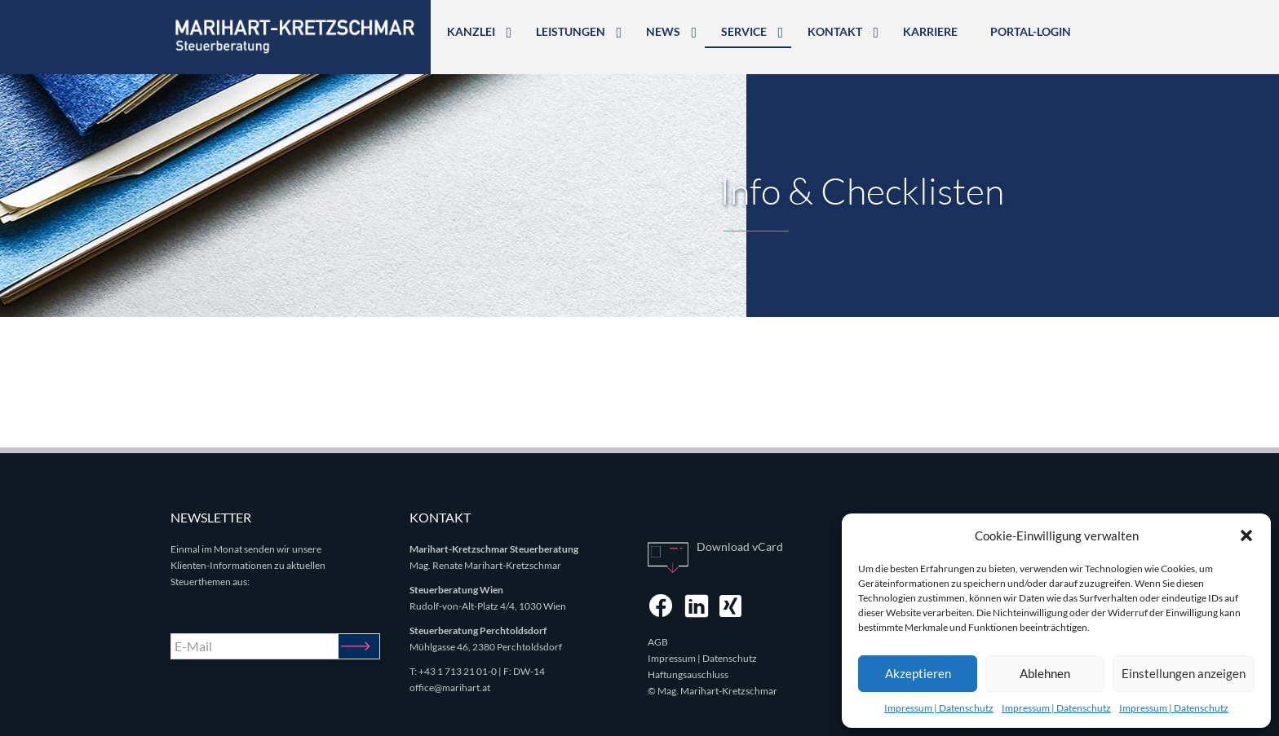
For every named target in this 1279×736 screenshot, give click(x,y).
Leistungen (570, 31)
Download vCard (740, 546)
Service (744, 31)
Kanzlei (471, 31)
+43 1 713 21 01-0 (457, 671)
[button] (1246, 535)
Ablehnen (1045, 673)
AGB (658, 642)
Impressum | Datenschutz (939, 708)
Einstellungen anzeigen (1184, 673)
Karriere (930, 31)
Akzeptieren (918, 673)
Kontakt (835, 31)
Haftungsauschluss (688, 674)
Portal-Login (1030, 31)
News (663, 31)
